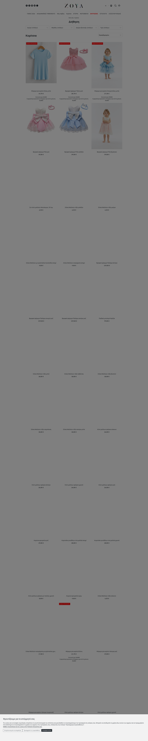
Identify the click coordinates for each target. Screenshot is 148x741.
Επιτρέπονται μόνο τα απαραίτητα (12, 730)
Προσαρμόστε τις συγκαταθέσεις (32, 730)
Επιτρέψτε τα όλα (46, 730)
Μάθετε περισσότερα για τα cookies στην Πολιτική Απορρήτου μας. (22, 726)
